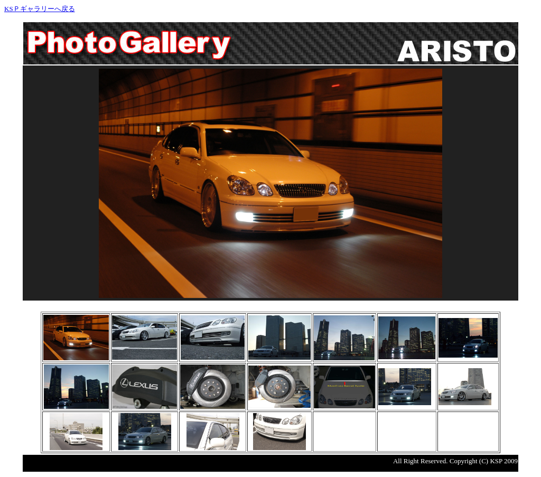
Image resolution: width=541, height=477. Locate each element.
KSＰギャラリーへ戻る (39, 9)
